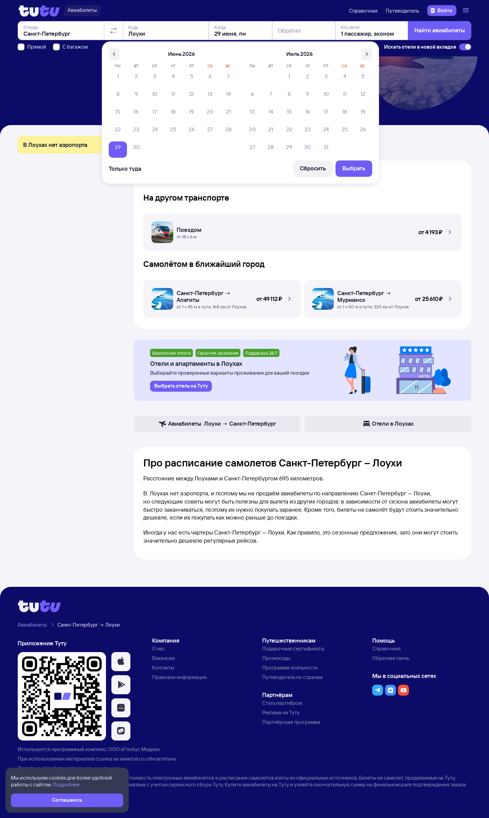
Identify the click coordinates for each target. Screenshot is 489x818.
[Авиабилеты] (82, 10)
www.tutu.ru (132, 758)
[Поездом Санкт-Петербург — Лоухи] (302, 230)
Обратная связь (390, 658)
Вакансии (163, 658)
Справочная (363, 10)
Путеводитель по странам (292, 677)
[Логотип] (39, 10)
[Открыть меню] (466, 10)
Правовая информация (179, 677)
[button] (302, 230)
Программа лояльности (290, 667)
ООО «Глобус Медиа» (134, 749)
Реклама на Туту (281, 712)
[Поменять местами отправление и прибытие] (113, 69)
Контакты (163, 667)
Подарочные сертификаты (293, 648)
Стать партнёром (282, 703)
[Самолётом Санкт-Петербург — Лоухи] (222, 297)
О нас (158, 648)
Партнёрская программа (291, 722)
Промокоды (276, 658)
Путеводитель (402, 10)
